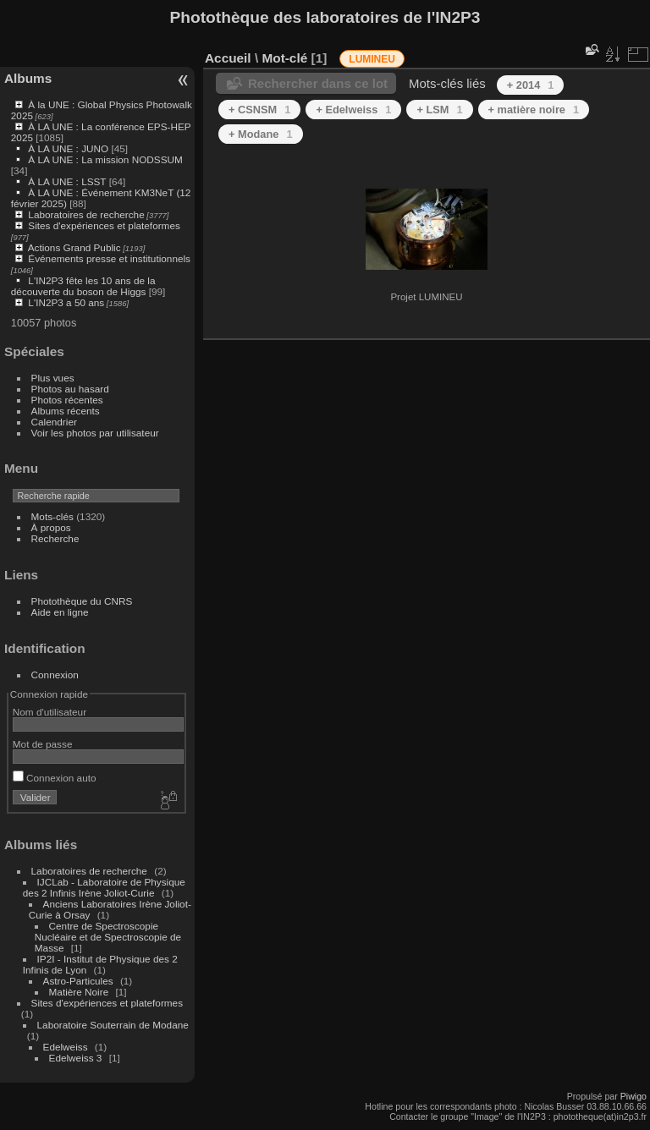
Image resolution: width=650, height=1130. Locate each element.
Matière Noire (79, 991)
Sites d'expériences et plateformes (103, 225)
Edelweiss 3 (75, 1057)
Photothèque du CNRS (82, 600)
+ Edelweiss (353, 109)
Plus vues (52, 377)
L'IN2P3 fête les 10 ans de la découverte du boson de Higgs (83, 286)
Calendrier (54, 421)
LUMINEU (372, 59)
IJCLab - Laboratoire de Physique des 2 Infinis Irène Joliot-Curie (104, 887)
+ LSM (439, 109)
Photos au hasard (70, 388)
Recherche (55, 538)
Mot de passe (43, 743)
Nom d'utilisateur (49, 711)
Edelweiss (65, 1046)
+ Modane (261, 134)
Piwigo (633, 1096)
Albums (28, 78)
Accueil (228, 58)
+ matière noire (534, 109)
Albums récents (65, 410)
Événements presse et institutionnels (109, 258)
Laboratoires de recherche (86, 214)
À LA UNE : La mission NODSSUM (105, 159)
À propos (51, 527)
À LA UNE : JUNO (69, 148)
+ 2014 (530, 85)
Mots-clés (52, 516)
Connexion (55, 674)
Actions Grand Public (74, 247)
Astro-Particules (78, 980)
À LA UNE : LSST (67, 181)
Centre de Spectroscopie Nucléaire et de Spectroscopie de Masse (108, 936)
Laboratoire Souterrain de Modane (113, 1024)
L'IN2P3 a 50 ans (66, 302)
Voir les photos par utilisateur (95, 432)
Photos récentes (67, 399)
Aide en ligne (60, 611)
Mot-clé (284, 58)
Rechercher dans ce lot (318, 83)
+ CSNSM (259, 109)
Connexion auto (54, 777)
